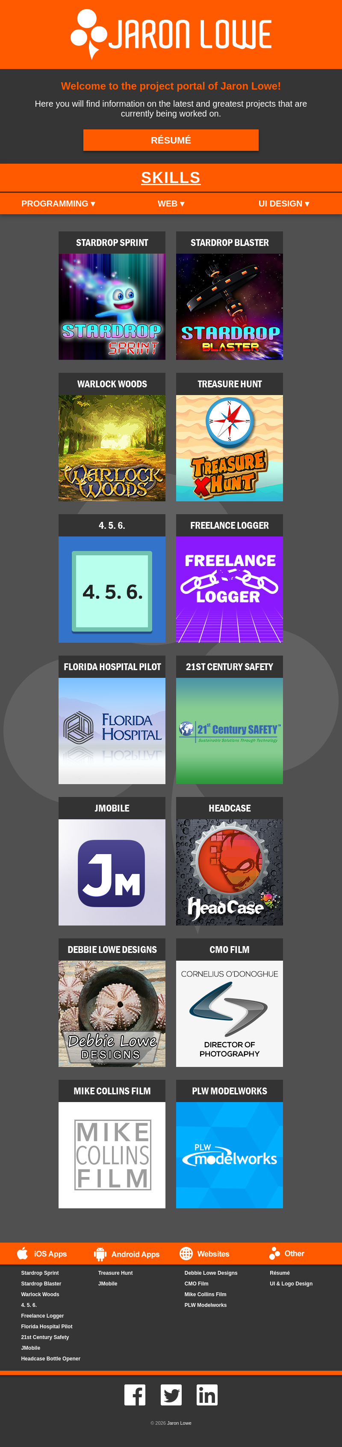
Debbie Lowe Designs (211, 1273)
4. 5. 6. (29, 1305)
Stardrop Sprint (40, 1273)
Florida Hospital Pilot (46, 1327)
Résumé (280, 1273)
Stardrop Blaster (41, 1284)
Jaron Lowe (179, 1423)
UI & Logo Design (291, 1284)
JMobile (30, 1348)
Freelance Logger (42, 1316)
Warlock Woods (40, 1294)
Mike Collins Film (206, 1294)
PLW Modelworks (206, 1305)
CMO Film (197, 1284)
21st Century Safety (45, 1337)
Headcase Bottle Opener (50, 1359)
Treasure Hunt (115, 1273)
